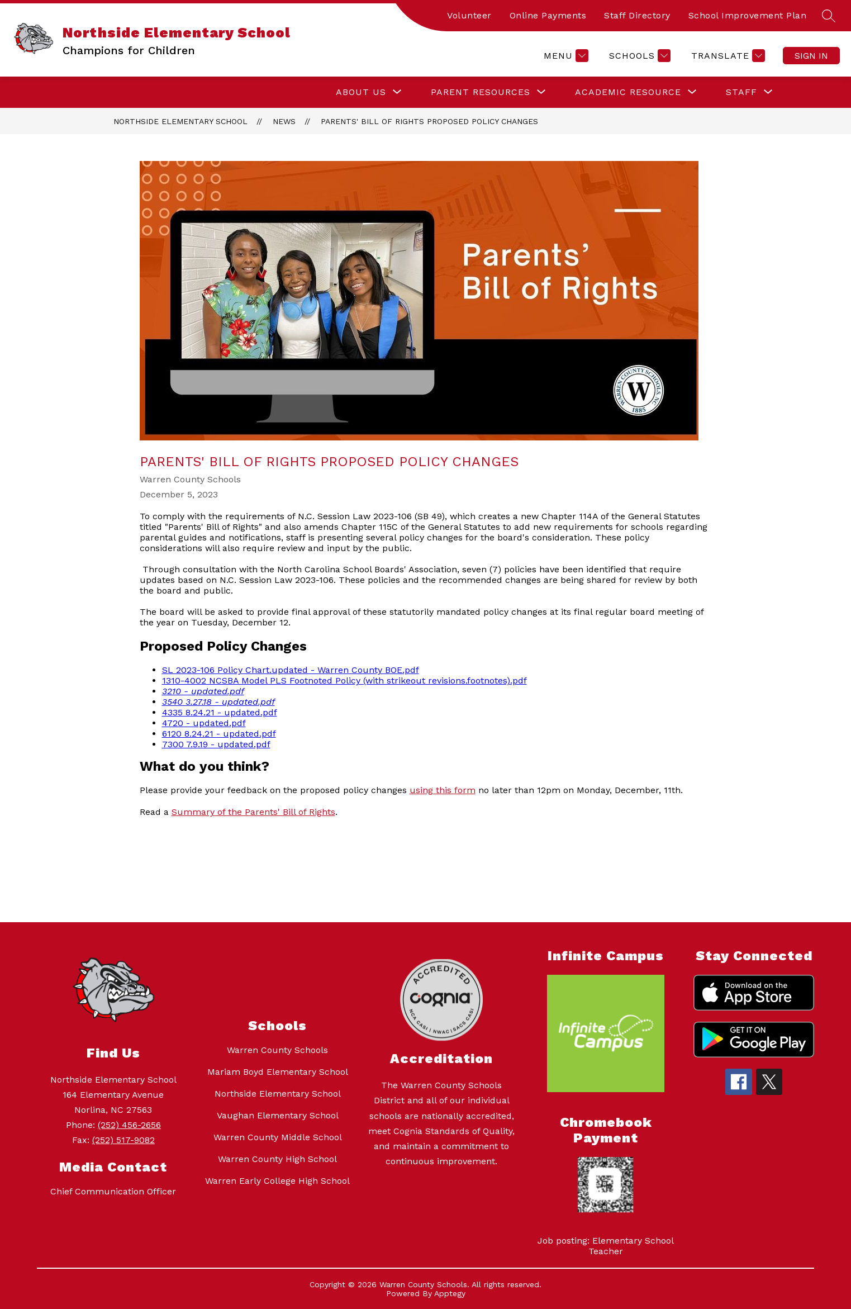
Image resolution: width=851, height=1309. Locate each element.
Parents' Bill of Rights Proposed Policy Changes (429, 121)
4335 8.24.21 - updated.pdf (219, 712)
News (284, 121)
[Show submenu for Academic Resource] (628, 92)
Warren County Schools (277, 1050)
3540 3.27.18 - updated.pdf (218, 701)
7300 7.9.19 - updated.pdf (216, 744)
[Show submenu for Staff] (741, 92)
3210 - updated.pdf (203, 691)
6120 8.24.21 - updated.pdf (219, 733)
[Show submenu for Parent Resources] (480, 92)
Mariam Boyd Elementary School (277, 1071)
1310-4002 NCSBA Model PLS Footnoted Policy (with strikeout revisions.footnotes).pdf (344, 680)
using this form (443, 790)
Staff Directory (637, 15)
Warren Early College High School (277, 1180)
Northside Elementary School (180, 121)
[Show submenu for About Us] (361, 92)
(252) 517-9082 (123, 1140)
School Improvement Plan (747, 15)
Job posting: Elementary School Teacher (606, 1245)
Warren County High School (277, 1159)
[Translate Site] (726, 56)
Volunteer (469, 15)
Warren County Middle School (277, 1137)
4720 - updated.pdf (204, 723)
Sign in (811, 55)
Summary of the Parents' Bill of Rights (253, 812)
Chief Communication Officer (113, 1191)
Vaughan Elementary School (278, 1115)
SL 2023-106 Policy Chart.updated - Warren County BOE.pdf (290, 670)
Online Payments (548, 15)
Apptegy (449, 1293)
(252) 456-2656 (129, 1125)
